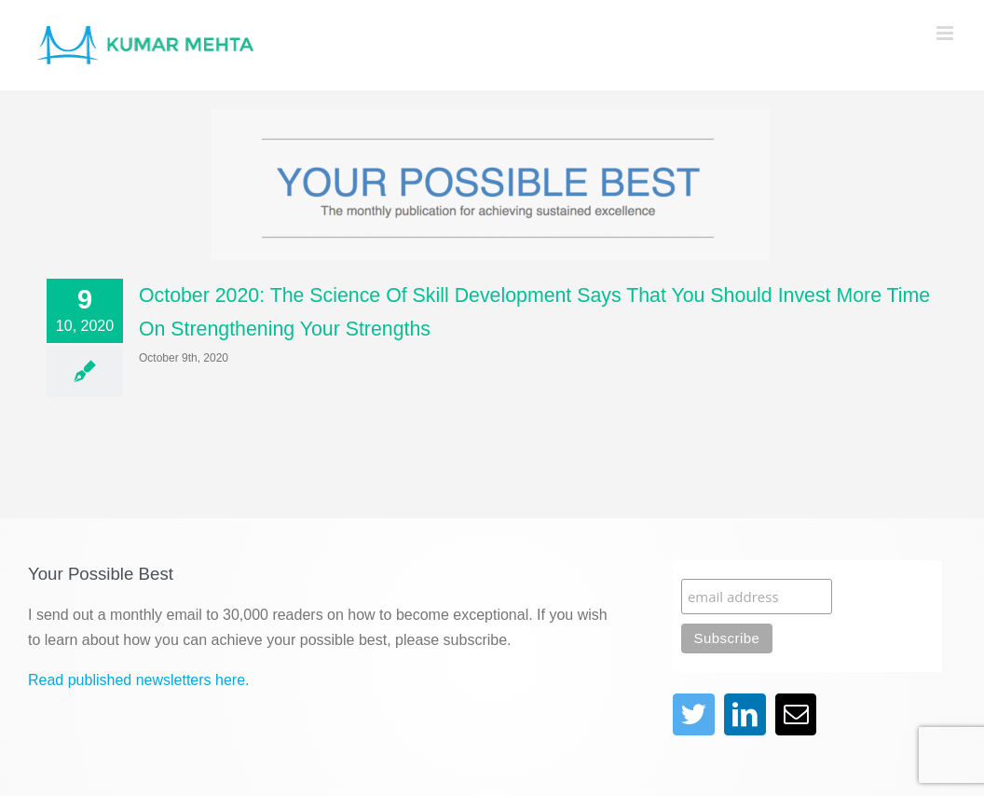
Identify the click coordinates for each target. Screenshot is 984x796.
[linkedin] (745, 714)
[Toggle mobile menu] (946, 33)
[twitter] (694, 714)
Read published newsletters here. (138, 680)
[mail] (796, 714)
